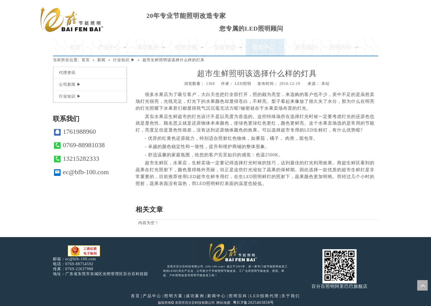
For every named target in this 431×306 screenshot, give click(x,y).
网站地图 (223, 303)
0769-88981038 (79, 145)
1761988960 (75, 131)
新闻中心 (216, 296)
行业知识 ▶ (70, 96)
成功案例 (195, 296)
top (422, 285)
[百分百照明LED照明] (229, 252)
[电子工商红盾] (84, 251)
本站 (325, 84)
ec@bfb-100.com (81, 172)
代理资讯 (67, 73)
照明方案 (173, 296)
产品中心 (152, 296)
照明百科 (238, 296)
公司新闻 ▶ (70, 84)
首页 (135, 296)
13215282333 (76, 158)
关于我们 (290, 296)
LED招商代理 (264, 296)
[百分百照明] (72, 19)
